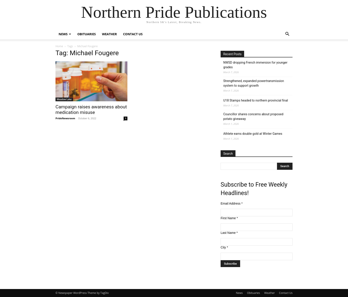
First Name (229, 218)
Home (59, 46)
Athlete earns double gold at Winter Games (252, 133)
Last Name (229, 232)
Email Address (232, 203)
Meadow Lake (64, 99)
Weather (109, 34)
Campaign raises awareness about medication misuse (91, 109)
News (63, 34)
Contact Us (132, 34)
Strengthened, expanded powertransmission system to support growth (253, 83)
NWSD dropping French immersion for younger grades (255, 65)
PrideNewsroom (65, 118)
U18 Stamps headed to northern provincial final (255, 100)
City (224, 247)
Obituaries (86, 34)
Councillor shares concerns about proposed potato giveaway (253, 116)
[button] (287, 34)
